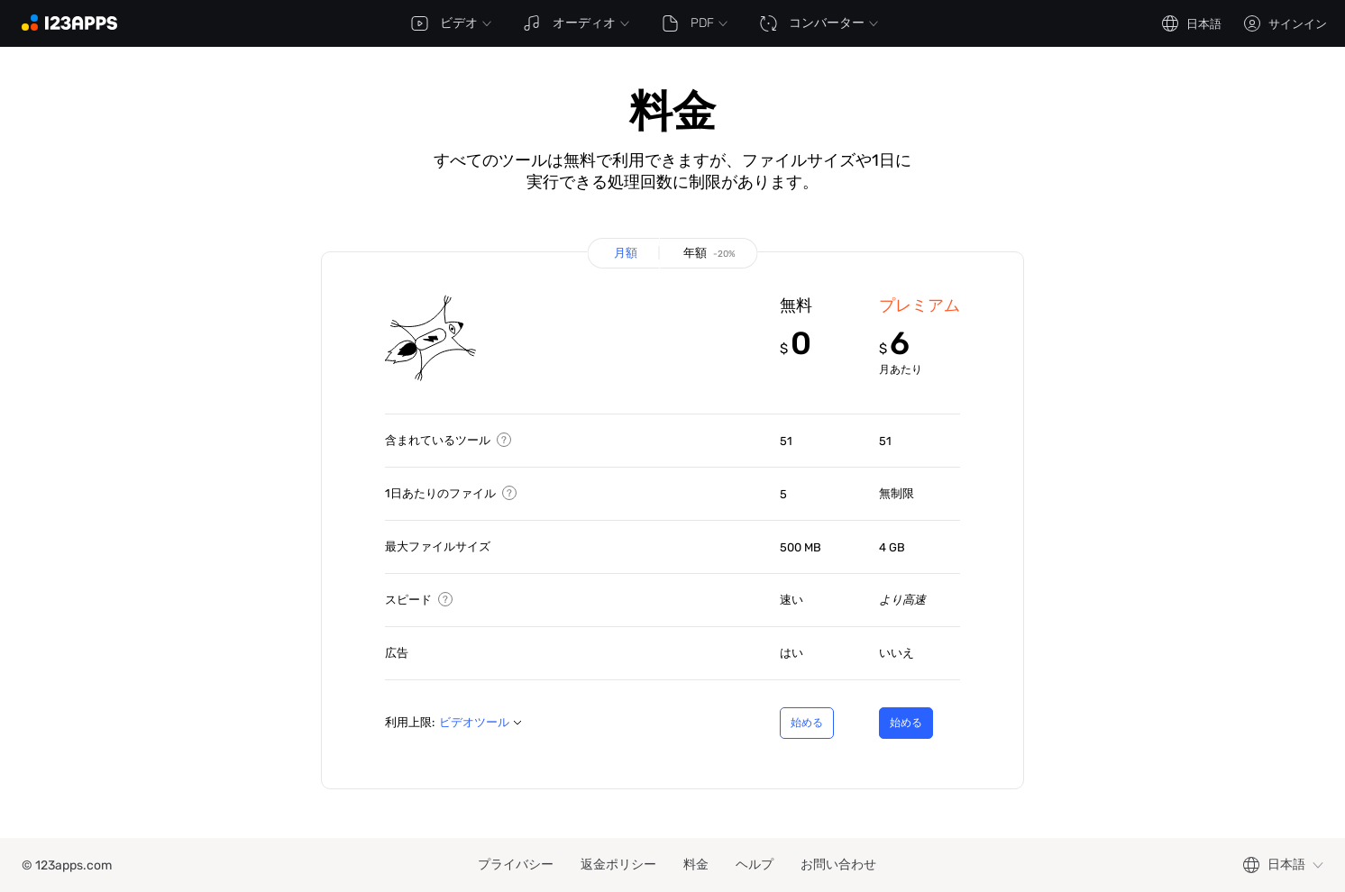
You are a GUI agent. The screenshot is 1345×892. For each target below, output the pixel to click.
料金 (696, 864)
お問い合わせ (838, 864)
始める (797, 727)
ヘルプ (754, 864)
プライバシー (516, 864)
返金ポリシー (618, 864)
